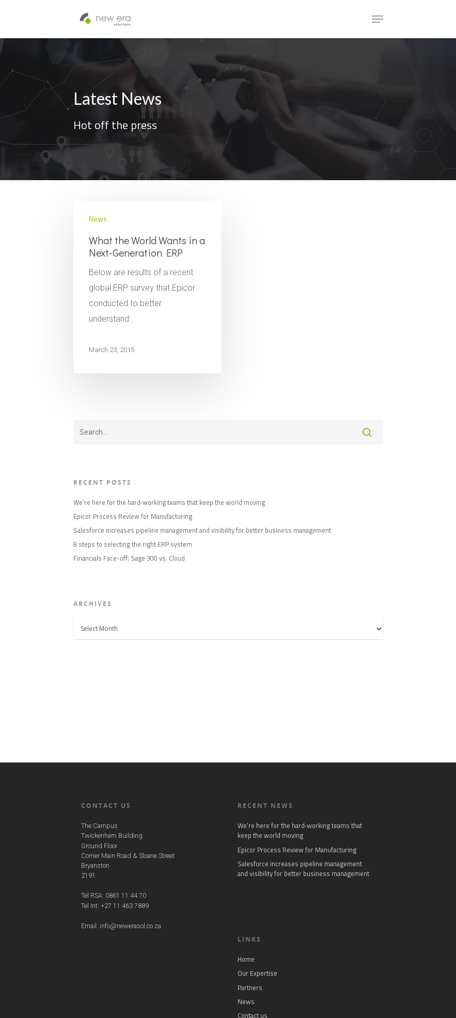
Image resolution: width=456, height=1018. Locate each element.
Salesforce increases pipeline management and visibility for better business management (202, 530)
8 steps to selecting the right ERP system (132, 544)
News (98, 219)
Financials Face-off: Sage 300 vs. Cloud (129, 558)
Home (246, 959)
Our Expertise (257, 973)
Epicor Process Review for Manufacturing (132, 516)
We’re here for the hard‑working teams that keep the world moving (169, 502)
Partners (250, 988)
